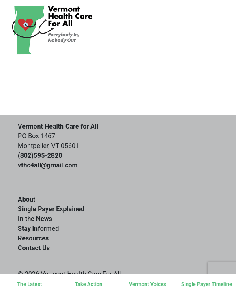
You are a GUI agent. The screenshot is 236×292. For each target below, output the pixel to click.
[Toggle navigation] (200, 30)
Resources (33, 238)
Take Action (88, 284)
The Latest (29, 284)
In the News (35, 219)
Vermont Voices (147, 284)
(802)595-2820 (40, 155)
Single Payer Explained (51, 209)
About (26, 199)
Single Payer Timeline (206, 284)
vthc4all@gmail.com (47, 165)
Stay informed (38, 228)
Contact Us (34, 248)
